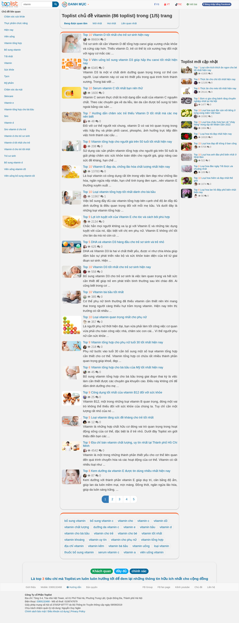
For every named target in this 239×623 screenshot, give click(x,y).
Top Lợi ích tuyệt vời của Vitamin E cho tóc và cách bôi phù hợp (126, 217)
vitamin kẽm (96, 546)
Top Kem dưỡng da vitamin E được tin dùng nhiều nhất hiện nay (126, 471)
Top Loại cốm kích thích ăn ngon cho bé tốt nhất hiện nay (215, 68)
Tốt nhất (8, 56)
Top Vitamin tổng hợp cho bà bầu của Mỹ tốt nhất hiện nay (123, 367)
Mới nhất (97, 23)
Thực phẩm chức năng (16, 23)
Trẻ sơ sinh (10, 156)
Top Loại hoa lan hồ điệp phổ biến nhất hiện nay (215, 191)
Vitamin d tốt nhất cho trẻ (17, 142)
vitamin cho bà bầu (76, 533)
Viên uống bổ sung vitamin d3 (19, 175)
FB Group (148, 587)
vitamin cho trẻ (103, 533)
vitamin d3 (160, 520)
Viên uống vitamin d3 (15, 169)
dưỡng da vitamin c (106, 527)
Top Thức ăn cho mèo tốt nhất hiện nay (215, 88)
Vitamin (8, 63)
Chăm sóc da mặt (13, 89)
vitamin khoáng (74, 539)
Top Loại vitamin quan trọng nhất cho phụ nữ (115, 317)
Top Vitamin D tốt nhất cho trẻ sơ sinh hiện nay (116, 34)
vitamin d (166, 527)
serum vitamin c (108, 552)
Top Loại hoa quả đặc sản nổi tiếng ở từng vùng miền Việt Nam (215, 111)
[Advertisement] (209, 33)
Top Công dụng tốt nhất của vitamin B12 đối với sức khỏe (122, 392)
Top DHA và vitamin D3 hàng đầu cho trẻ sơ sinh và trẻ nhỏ (123, 242)
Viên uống (9, 36)
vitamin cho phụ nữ (124, 539)
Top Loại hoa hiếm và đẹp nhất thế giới (213, 179)
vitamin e (129, 527)
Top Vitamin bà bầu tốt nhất (103, 292)
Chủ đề (198, 587)
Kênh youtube (182, 587)
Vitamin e (9, 103)
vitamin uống (141, 546)
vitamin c (143, 520)
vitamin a (130, 552)
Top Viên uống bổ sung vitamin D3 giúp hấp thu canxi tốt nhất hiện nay (130, 61)
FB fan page (164, 587)
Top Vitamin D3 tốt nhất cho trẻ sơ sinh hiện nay (117, 267)
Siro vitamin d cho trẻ (15, 129)
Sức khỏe (9, 69)
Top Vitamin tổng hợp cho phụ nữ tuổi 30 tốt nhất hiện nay (123, 342)
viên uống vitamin (151, 552)
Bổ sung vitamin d (13, 162)
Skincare (8, 96)
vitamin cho (125, 520)
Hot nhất (111, 23)
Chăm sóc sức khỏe (14, 16)
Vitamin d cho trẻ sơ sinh (17, 136)
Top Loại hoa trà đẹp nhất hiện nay (213, 134)
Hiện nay (8, 30)
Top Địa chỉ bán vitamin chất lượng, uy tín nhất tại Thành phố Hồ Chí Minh (130, 444)
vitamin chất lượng (76, 527)
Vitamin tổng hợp (13, 43)
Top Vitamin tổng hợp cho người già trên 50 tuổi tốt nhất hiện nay (127, 141)
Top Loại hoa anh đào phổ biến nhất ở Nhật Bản (215, 155)
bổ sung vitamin (74, 520)
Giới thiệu (31, 587)
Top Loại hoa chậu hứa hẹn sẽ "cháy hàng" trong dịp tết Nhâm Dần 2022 (214, 123)
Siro (6, 116)
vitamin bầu (147, 527)
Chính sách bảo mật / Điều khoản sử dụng (47, 611)
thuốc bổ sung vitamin (79, 552)
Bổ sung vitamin (12, 49)
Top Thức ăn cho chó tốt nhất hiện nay (215, 79)
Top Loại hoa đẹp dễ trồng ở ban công (215, 143)
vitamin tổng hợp (152, 539)
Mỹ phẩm (9, 83)
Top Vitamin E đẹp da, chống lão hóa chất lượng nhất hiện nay (126, 166)
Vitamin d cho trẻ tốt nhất (17, 149)
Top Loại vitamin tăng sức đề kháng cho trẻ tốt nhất (118, 417)
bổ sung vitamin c (101, 520)
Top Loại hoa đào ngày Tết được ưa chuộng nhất (213, 167)
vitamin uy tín (98, 539)
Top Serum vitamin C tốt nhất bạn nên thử (113, 88)
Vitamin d (9, 122)
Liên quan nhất (129, 23)
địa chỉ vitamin (74, 546)
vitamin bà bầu (118, 546)
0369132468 (43, 601)
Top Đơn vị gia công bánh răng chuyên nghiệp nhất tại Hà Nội (215, 99)
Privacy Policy (78, 611)
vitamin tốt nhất (152, 533)
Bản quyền (91, 587)
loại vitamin (161, 546)
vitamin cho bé (127, 533)
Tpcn (6, 76)
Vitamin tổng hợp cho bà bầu (19, 109)
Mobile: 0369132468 (51, 587)
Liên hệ (211, 587)
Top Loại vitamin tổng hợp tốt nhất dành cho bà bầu (119, 192)
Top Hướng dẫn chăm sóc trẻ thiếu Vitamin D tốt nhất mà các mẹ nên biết (130, 115)
